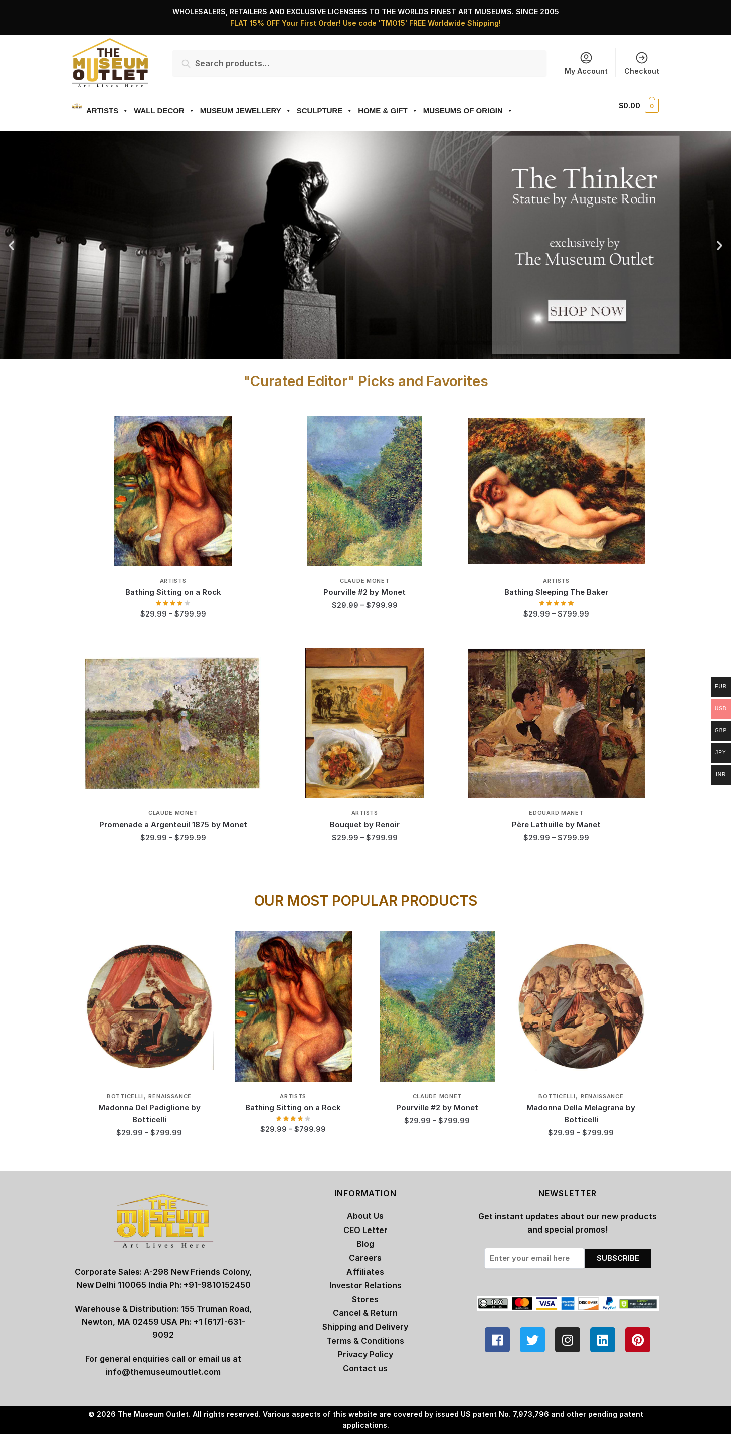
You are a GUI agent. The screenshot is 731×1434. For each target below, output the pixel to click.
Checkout (641, 63)
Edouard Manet (556, 812)
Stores (365, 1299)
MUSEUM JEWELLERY (234, 110)
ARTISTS (96, 110)
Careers (365, 1258)
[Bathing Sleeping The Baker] (556, 491)
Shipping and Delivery (365, 1327)
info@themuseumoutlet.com (163, 1372)
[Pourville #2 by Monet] (364, 491)
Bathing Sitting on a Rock (173, 592)
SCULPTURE (313, 110)
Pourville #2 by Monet (364, 592)
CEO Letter (365, 1230)
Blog (365, 1244)
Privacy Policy (365, 1354)
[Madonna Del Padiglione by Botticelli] (149, 1006)
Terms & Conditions (365, 1341)
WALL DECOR (153, 110)
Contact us (365, 1368)
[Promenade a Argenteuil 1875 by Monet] (173, 723)
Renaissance (170, 1096)
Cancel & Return (365, 1313)
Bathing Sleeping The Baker (556, 592)
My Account (586, 63)
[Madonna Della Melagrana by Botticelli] (580, 1006)
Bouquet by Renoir (365, 824)
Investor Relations (365, 1285)
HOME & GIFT (376, 110)
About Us (365, 1216)
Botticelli (125, 1096)
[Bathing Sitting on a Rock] (173, 491)
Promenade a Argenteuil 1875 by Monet (173, 824)
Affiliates (365, 1272)
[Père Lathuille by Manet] (556, 723)
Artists (173, 580)
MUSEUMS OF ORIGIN (457, 110)
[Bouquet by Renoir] (364, 723)
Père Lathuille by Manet (556, 824)
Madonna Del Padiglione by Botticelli (149, 1113)
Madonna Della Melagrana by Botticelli (580, 1113)
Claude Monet (364, 580)
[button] (11, 245)
